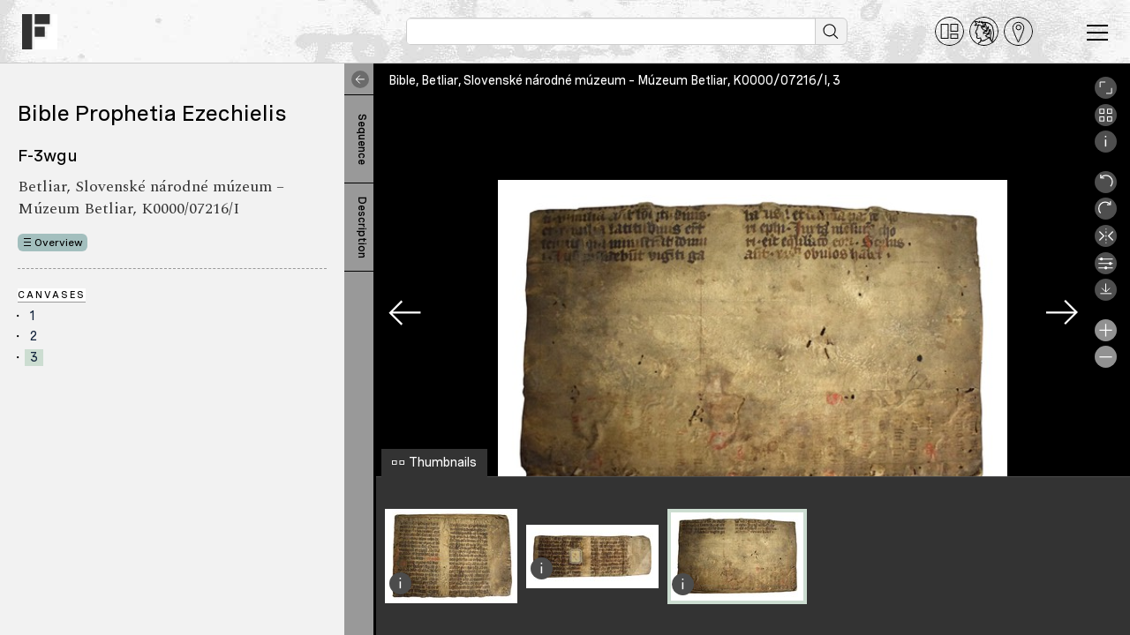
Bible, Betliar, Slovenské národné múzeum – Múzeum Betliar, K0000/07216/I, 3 (614, 80)
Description (362, 227)
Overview (58, 242)
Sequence (362, 139)
